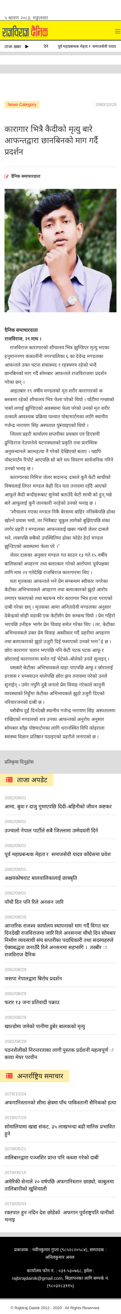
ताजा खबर (17, 46)
